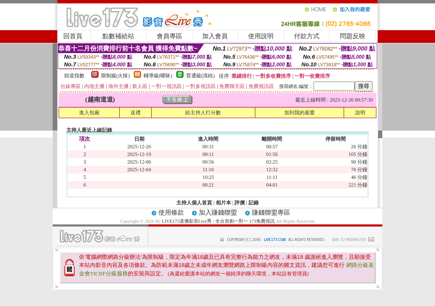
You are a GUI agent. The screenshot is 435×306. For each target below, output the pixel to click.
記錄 (254, 203)
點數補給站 (118, 36)
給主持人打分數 (203, 113)
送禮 (135, 113)
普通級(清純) (200, 76)
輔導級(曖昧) (158, 76)
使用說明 (261, 36)
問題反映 (352, 36)
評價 (239, 203)
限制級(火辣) (115, 76)
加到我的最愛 (299, 113)
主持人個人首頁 (194, 203)
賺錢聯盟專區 (271, 212)
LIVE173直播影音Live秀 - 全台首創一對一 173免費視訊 (218, 221)
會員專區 (169, 36)
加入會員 (215, 36)
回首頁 (72, 36)
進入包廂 (89, 113)
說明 (360, 113)
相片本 (223, 203)
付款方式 (306, 36)
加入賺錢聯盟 (218, 212)
